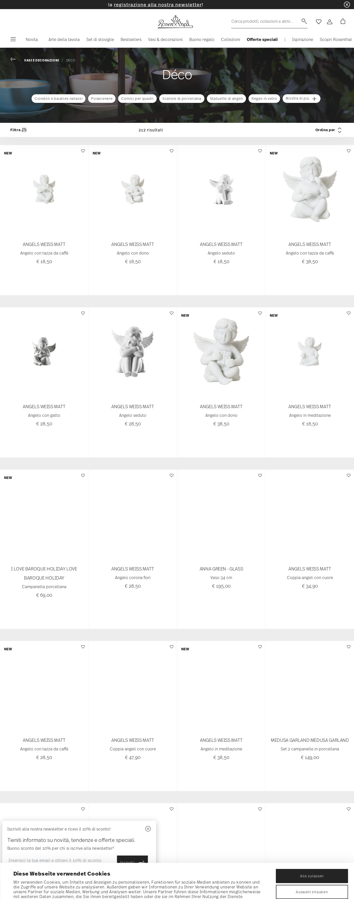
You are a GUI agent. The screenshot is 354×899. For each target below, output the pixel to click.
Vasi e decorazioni (41, 60)
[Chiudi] (124, 829)
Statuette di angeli (226, 98)
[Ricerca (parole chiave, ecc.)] (269, 21)
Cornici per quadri (137, 98)
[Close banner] (347, 5)
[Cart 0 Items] (342, 22)
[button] (62, 40)
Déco (70, 60)
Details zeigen (224, 888)
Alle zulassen (312, 843)
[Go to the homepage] (175, 21)
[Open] (330, 22)
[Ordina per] (303, 130)
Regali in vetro (264, 98)
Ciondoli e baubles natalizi (59, 98)
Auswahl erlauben (312, 859)
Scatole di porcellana (181, 98)
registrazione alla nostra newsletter (172, 5)
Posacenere (102, 98)
